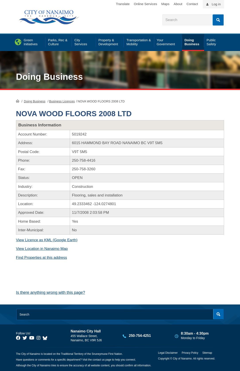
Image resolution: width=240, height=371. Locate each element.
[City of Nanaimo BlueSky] (46, 338)
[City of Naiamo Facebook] (18, 338)
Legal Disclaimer (168, 352)
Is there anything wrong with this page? (50, 292)
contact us (99, 359)
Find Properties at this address (41, 257)
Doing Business (49, 77)
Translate (123, 4)
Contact (192, 4)
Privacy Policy (190, 352)
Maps (165, 4)
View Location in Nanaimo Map (42, 249)
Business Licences (62, 101)
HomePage (17, 100)
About (178, 4)
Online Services (145, 4)
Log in (216, 4)
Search (218, 20)
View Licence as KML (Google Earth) (46, 240)
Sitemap (207, 352)
